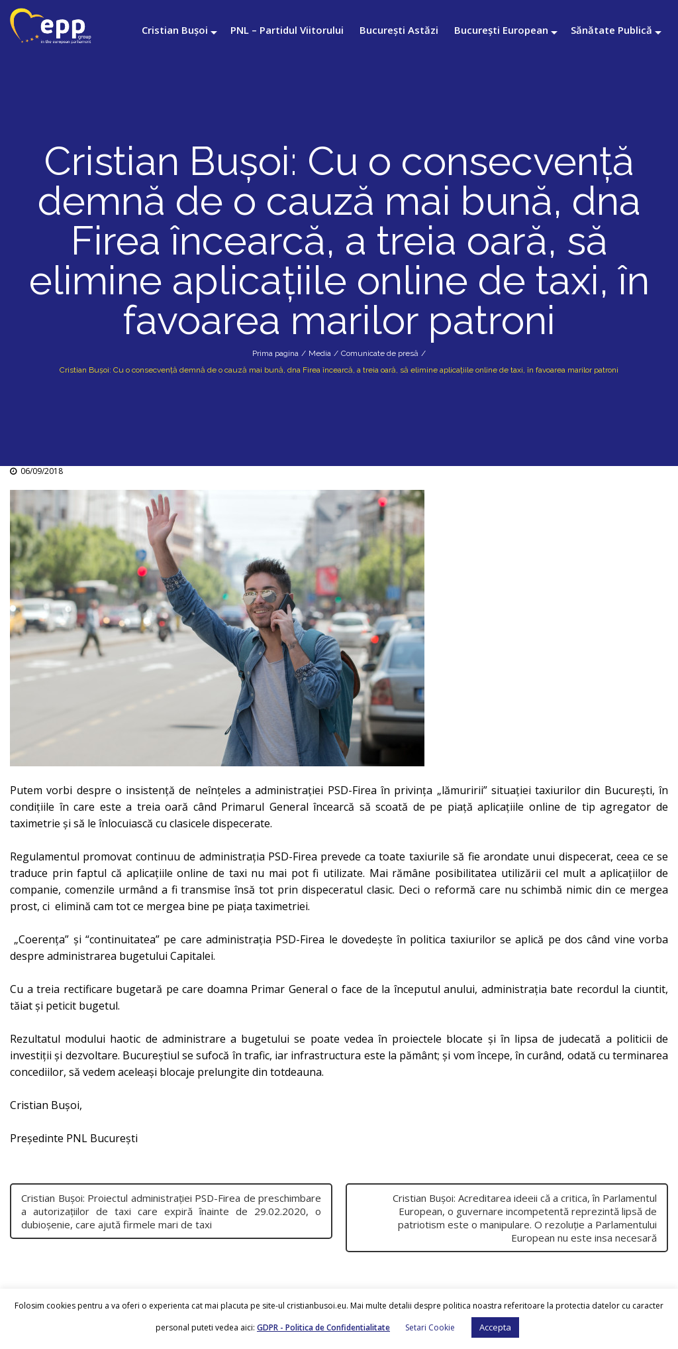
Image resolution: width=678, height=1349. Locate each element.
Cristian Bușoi (175, 29)
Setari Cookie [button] (430, 1327)
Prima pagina (275, 353)
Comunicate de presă (379, 353)
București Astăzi (399, 29)
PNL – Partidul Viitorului (287, 29)
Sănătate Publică (611, 29)
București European (501, 29)
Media (320, 353)
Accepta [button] (495, 1327)
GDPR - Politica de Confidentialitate (323, 1327)
